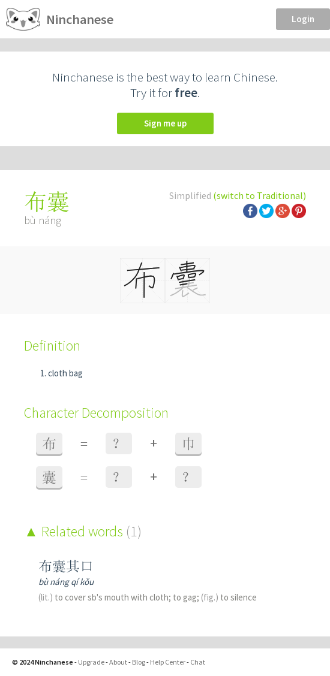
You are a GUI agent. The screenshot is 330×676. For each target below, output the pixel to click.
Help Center (167, 661)
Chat (197, 661)
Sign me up (165, 123)
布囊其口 (66, 566)
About (118, 661)
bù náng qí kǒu (66, 581)
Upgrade (91, 661)
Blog (138, 661)
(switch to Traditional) (259, 195)
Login (303, 19)
